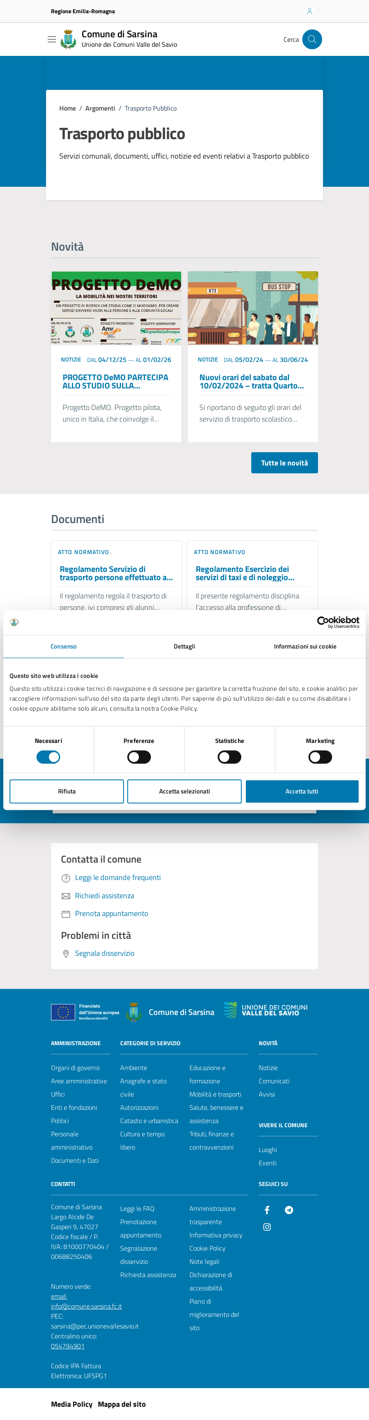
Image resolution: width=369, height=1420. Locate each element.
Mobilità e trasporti (215, 1094)
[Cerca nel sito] (312, 39)
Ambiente (133, 1068)
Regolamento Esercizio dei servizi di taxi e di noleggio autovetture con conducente (245, 573)
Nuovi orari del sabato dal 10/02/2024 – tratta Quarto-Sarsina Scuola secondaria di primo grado (250, 381)
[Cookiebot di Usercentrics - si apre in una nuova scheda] (323, 622)
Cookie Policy (207, 1248)
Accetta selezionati (184, 791)
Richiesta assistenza (148, 1275)
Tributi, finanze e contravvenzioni (211, 1140)
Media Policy (71, 1404)
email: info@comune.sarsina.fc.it (86, 1301)
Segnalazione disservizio (138, 1254)
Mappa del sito (122, 1404)
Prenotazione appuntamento (140, 1228)
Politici (60, 1121)
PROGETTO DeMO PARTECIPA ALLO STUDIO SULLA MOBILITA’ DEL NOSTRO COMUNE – (115, 381)
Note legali (204, 1261)
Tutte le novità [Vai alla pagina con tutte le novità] (284, 462)
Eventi (268, 1163)
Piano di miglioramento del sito (214, 1314)
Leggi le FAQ (137, 1208)
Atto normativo (83, 551)
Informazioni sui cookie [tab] (305, 646)
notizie (71, 359)
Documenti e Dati (75, 1160)
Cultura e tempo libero (142, 1140)
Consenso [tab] (64, 646)
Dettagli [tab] (185, 646)
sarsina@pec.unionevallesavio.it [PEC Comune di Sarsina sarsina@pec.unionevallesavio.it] (95, 1326)
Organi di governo (75, 1068)
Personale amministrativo (71, 1140)
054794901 (68, 1346)
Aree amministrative (79, 1081)
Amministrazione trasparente (212, 1215)
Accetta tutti (302, 791)
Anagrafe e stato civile (143, 1087)
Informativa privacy (216, 1235)
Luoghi (268, 1150)
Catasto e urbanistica (149, 1121)
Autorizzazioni (139, 1107)
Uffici (58, 1094)
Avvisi (267, 1094)
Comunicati (274, 1081)
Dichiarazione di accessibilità (210, 1281)
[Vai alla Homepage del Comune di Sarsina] (117, 39)
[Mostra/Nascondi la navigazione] (52, 39)
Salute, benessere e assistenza (216, 1114)
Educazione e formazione (207, 1074)
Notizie (268, 1068)
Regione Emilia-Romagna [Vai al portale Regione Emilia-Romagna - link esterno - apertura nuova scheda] (83, 11)
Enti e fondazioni (74, 1107)
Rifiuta (67, 791)
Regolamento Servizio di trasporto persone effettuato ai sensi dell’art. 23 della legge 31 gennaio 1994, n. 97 (114, 573)
